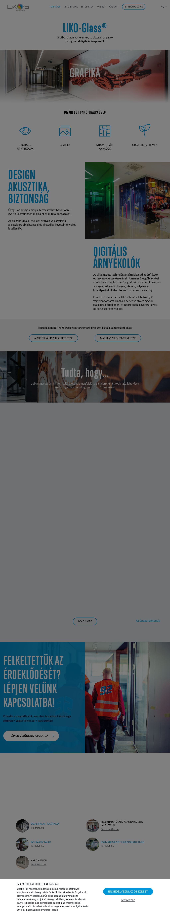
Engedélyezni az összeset (128, 891)
